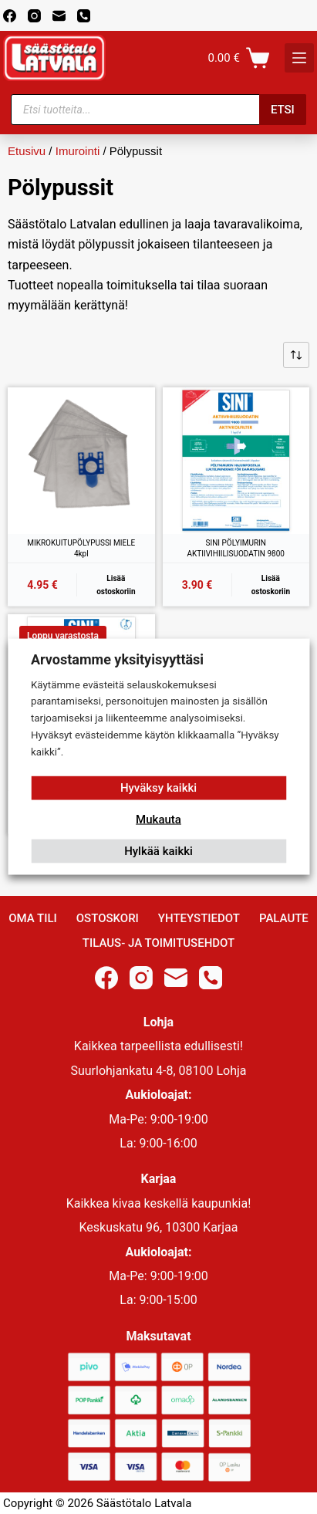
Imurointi (78, 150)
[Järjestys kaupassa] (296, 355)
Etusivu (27, 150)
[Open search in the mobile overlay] (158, 109)
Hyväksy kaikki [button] (158, 788)
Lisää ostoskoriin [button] (115, 585)
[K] (299, 58)
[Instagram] (34, 15)
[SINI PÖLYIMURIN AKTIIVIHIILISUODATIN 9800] (236, 461)
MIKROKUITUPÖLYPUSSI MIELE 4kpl (81, 548)
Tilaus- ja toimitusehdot (158, 943)
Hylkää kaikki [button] (158, 851)
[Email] (59, 15)
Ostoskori (107, 918)
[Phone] (83, 15)
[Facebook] (9, 15)
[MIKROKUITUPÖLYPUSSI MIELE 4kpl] (81, 461)
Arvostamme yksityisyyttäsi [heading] (117, 659)
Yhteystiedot (199, 918)
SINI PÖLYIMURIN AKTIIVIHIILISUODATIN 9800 (236, 548)
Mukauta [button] (158, 819)
